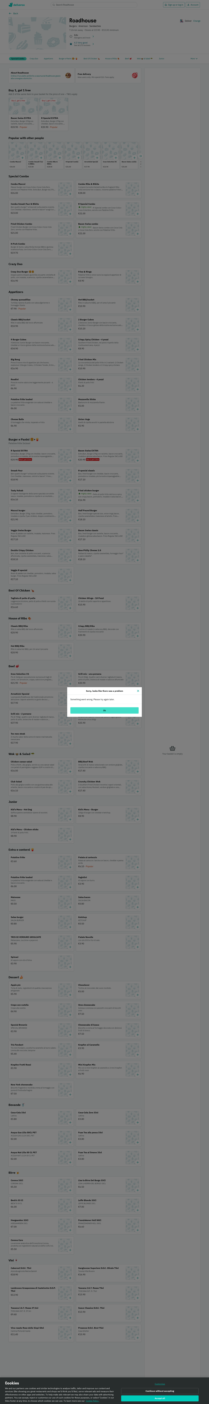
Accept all (160, 1398)
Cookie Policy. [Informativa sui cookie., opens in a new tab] (92, 1400)
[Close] (138, 690)
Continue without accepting (160, 1391)
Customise (160, 1384)
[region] (104, 1390)
